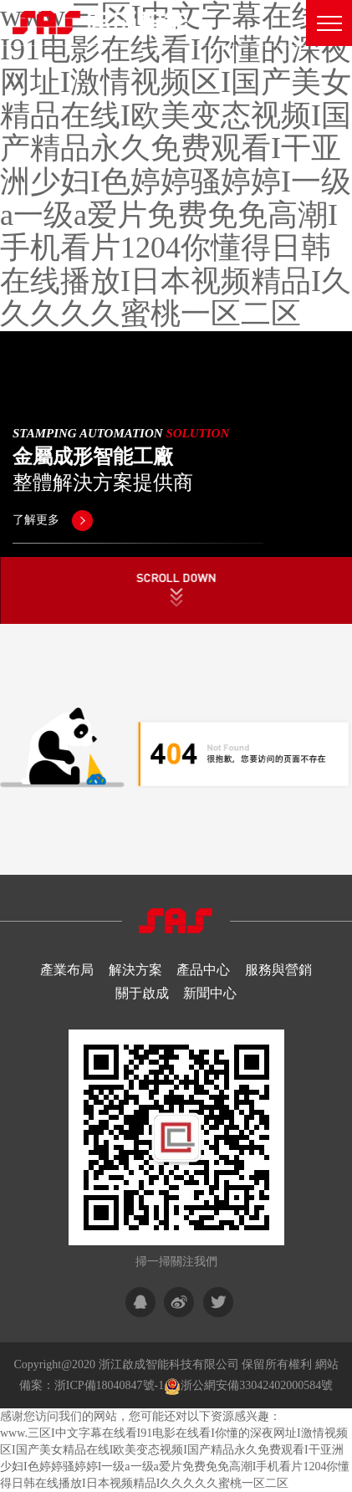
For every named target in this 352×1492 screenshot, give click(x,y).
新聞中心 (210, 993)
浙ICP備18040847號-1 (109, 1385)
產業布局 (67, 970)
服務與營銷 (278, 970)
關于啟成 (142, 993)
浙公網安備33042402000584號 (257, 1385)
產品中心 (203, 970)
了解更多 (53, 520)
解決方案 (135, 970)
